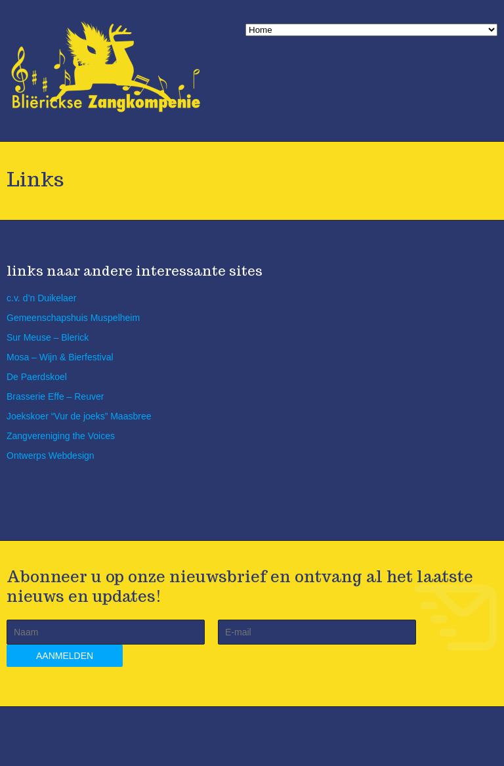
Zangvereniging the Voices (61, 436)
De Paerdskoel (37, 377)
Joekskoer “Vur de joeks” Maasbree (79, 416)
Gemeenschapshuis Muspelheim (73, 317)
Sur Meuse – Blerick (48, 337)
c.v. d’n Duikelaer (41, 298)
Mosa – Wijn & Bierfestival (60, 357)
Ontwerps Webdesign (50, 455)
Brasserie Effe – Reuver (55, 396)
